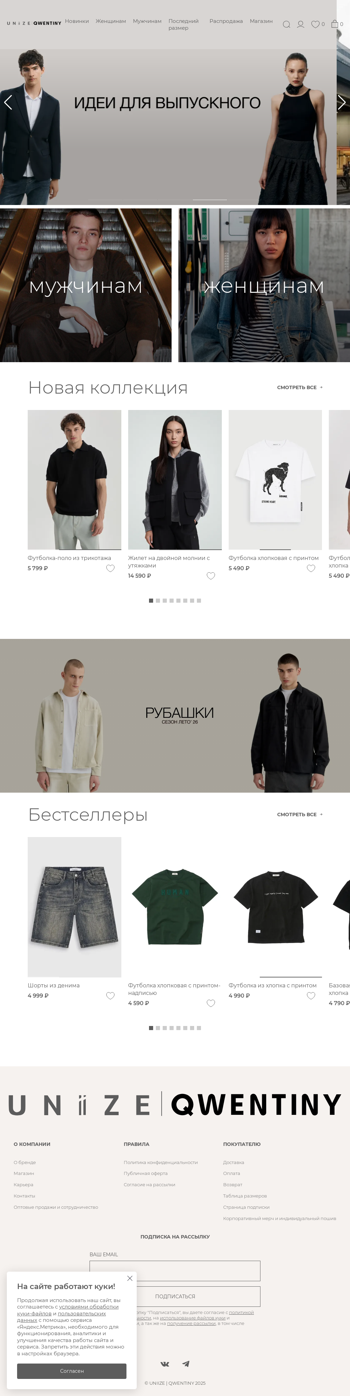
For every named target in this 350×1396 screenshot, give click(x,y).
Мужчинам (147, 21)
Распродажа (226, 21)
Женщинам (111, 21)
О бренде (25, 1162)
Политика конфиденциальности (161, 1162)
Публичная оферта (146, 1173)
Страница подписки (246, 1207)
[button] (342, 102)
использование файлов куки (193, 1317)
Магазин (261, 21)
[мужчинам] (86, 285)
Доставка (233, 1162)
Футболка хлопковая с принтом (274, 558)
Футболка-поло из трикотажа (69, 558)
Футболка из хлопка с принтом (273, 985)
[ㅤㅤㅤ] (175, 102)
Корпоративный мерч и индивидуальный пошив (279, 1218)
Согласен (72, 1371)
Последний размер (184, 24)
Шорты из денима (54, 985)
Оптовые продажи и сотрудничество (56, 1207)
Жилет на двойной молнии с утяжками (169, 562)
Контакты (24, 1196)
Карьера (23, 1184)
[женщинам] (264, 285)
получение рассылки (191, 1323)
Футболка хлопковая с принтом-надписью (174, 989)
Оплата (231, 1173)
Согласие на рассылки (149, 1184)
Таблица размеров (245, 1196)
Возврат (232, 1184)
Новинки (77, 21)
